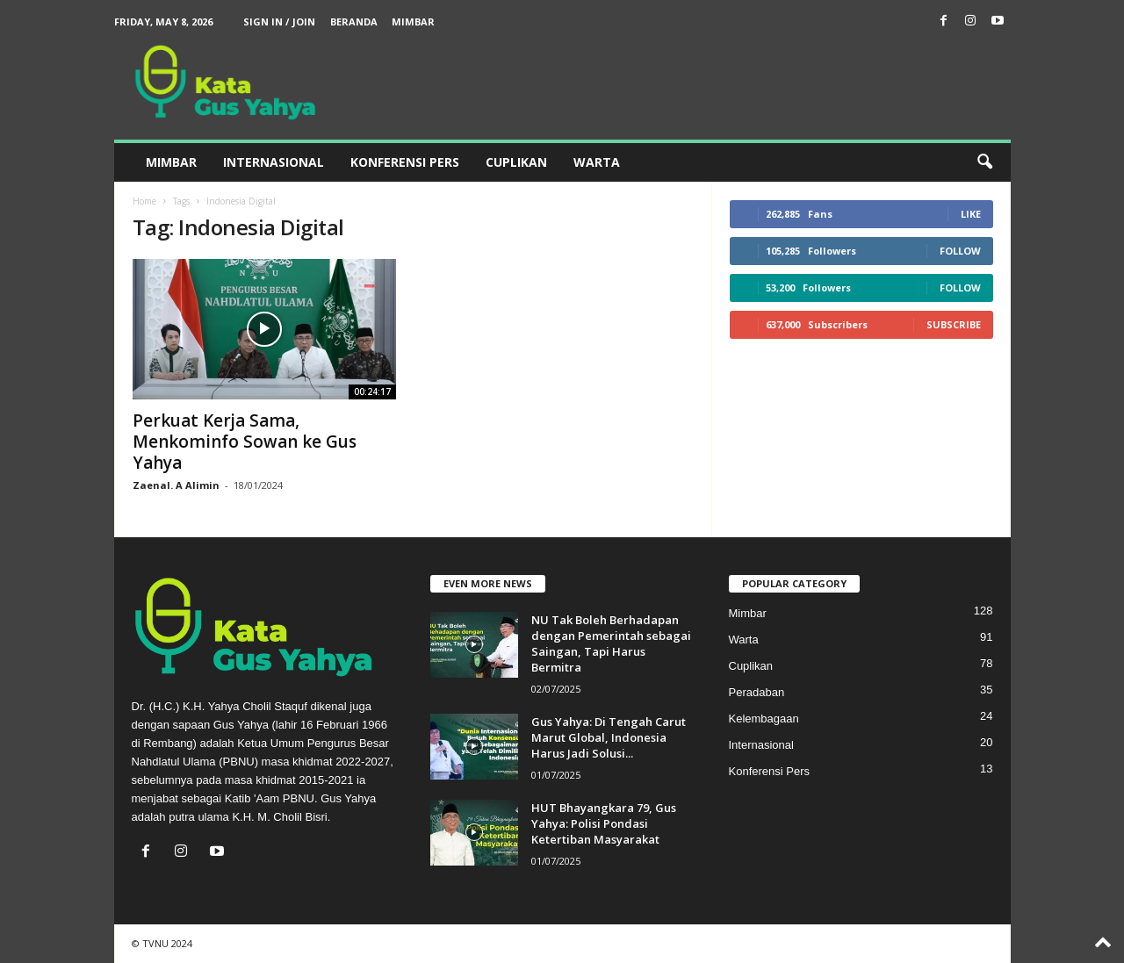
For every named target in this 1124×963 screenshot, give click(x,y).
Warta (596, 162)
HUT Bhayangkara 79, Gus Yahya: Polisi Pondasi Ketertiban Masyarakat (603, 823)
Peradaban (757, 692)
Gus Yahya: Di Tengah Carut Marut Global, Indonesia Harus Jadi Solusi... (608, 737)
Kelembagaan (764, 718)
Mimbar (413, 21)
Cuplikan (516, 162)
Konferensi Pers (404, 162)
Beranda (354, 21)
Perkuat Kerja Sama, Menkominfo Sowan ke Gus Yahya (245, 441)
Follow (960, 250)
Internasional (273, 162)
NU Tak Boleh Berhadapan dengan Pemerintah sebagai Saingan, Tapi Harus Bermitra (611, 643)
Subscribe (953, 324)
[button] (984, 162)
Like (971, 213)
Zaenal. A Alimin (176, 485)
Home (144, 201)
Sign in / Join (279, 21)
